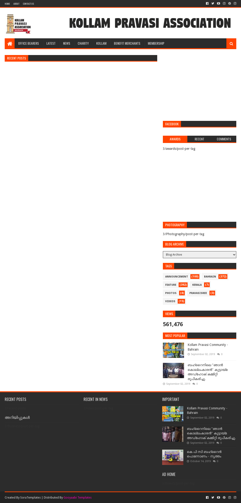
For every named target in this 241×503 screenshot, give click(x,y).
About (16, 3)
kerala (197, 284)
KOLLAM (101, 43)
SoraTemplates (30, 497)
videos (170, 301)
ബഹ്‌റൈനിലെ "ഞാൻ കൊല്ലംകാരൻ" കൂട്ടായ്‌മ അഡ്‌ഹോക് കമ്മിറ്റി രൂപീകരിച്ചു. (211, 433)
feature (170, 284)
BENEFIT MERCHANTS (127, 43)
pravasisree (198, 293)
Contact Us (28, 3)
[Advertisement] (199, 85)
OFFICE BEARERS (28, 43)
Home (7, 3)
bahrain (210, 276)
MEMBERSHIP (156, 43)
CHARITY (83, 43)
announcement (176, 276)
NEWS (66, 43)
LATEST (51, 43)
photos (171, 293)
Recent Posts (16, 57)
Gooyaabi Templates (78, 497)
